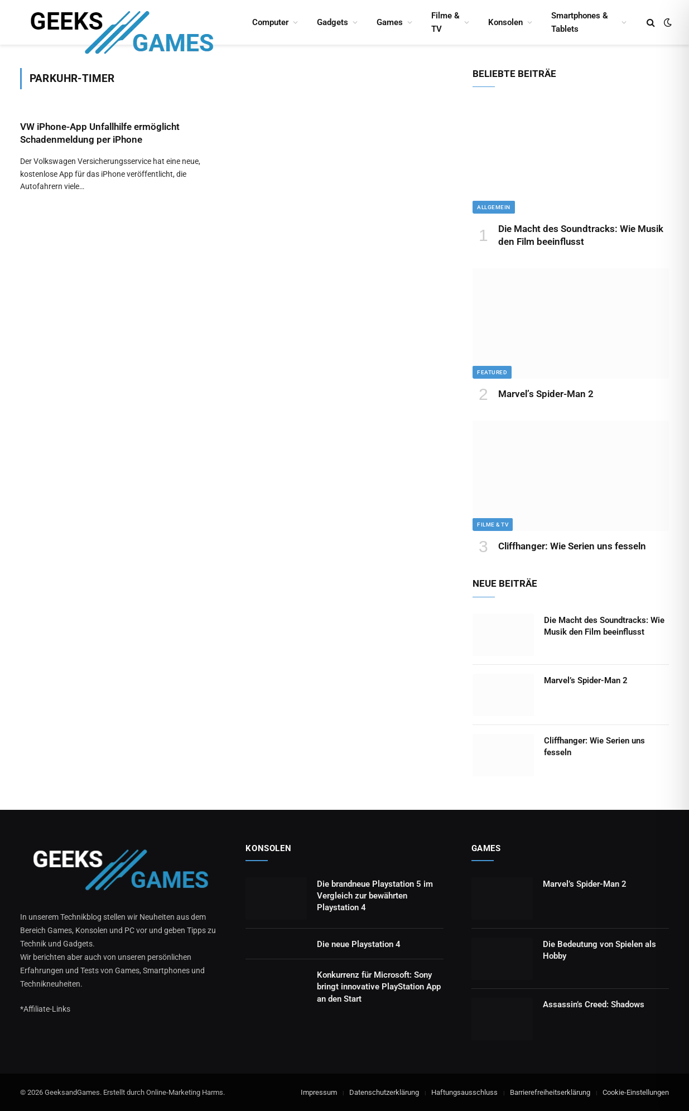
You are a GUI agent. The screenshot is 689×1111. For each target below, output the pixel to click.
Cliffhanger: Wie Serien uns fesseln (572, 546)
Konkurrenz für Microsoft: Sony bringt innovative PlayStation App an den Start (379, 987)
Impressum (319, 1092)
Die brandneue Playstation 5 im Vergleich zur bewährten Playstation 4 (375, 896)
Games (390, 22)
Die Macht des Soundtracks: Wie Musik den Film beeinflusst (580, 235)
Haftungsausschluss (464, 1092)
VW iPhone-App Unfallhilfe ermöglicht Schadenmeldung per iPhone (100, 133)
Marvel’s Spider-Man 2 (546, 393)
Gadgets (332, 22)
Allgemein (493, 207)
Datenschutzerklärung (384, 1092)
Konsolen (505, 22)
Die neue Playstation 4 (359, 944)
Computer (270, 22)
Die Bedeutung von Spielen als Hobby (599, 950)
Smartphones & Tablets (579, 22)
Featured (492, 372)
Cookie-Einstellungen (636, 1092)
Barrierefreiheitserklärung (550, 1092)
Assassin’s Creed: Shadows (593, 1004)
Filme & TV (445, 22)
